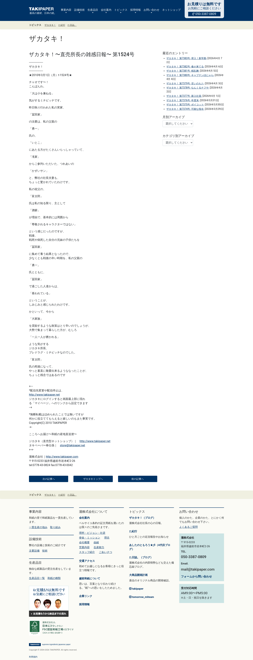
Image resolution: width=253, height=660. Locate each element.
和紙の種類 (54, 578)
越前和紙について (89, 578)
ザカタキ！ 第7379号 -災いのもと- (185, 83)
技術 (44, 550)
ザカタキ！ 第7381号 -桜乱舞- (182, 70)
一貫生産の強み (38, 527)
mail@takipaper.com (198, 569)
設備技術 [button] (79, 9)
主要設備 (34, 550)
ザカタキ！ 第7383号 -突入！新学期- (186, 58)
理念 (106, 537)
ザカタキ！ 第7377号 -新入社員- (184, 96)
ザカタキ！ (50, 25)
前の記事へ (137, 478)
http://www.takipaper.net (44, 394)
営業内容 (84, 547)
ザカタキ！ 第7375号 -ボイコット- (185, 104)
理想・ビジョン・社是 (92, 533)
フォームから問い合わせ (196, 576)
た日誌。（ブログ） (141, 557)
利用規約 (33, 657)
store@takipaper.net (72, 445)
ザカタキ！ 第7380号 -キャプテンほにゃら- (190, 75)
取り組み (55, 527)
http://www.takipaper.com (62, 456)
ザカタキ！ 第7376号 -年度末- (182, 100)
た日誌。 (72, 25)
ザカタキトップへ (93, 478)
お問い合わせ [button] (151, 9)
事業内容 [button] (66, 9)
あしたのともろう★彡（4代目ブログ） (149, 547)
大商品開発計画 (138, 575)
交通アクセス (87, 560)
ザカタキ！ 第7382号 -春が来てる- (185, 66)
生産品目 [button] (92, 9)
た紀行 (61, 25)
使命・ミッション (89, 537)
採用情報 (84, 604)
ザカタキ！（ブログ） (142, 517)
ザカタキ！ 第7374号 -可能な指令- (185, 109)
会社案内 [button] (106, 9)
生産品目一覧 (37, 578)
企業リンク (85, 596)
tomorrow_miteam (141, 597)
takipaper (136, 588)
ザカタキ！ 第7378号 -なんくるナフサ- (187, 87)
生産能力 (99, 547)
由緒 (96, 542)
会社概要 (84, 542)
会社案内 (84, 517)
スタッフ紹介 (87, 552)
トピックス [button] (120, 9)
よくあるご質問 (188, 527)
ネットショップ (171, 9)
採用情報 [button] (135, 9)
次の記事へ (49, 478)
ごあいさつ (105, 552)
